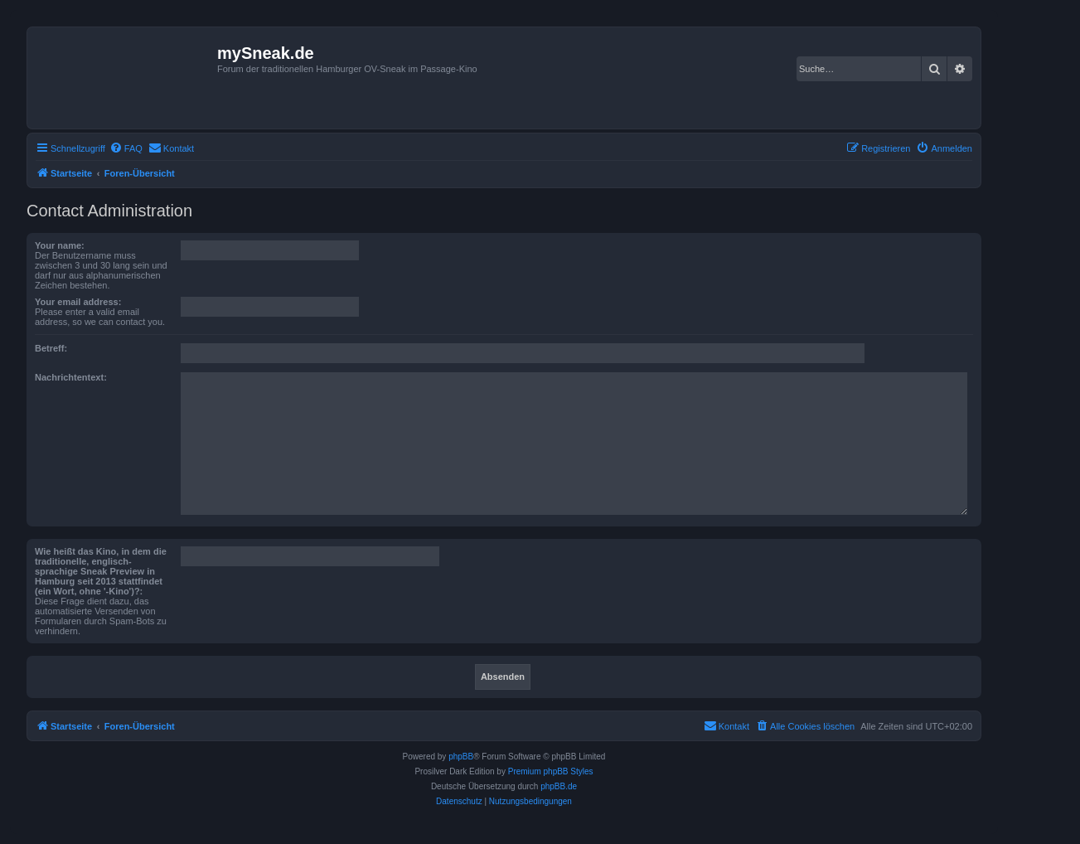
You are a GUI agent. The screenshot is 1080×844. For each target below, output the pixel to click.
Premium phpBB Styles (550, 771)
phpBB (460, 756)
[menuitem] (126, 148)
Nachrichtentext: (71, 377)
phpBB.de (558, 786)
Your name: (60, 245)
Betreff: (51, 348)
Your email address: (78, 302)
